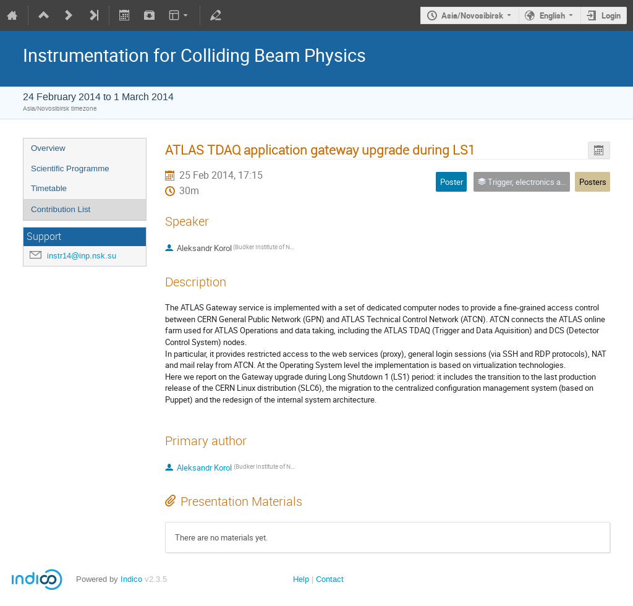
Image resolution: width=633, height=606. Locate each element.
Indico (131, 579)
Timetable (49, 188)
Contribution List (60, 209)
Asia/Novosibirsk (472, 15)
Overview (48, 148)
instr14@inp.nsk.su (81, 255)
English (552, 15)
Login (611, 15)
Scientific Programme (70, 168)
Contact (330, 579)
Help (301, 579)
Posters (592, 181)
